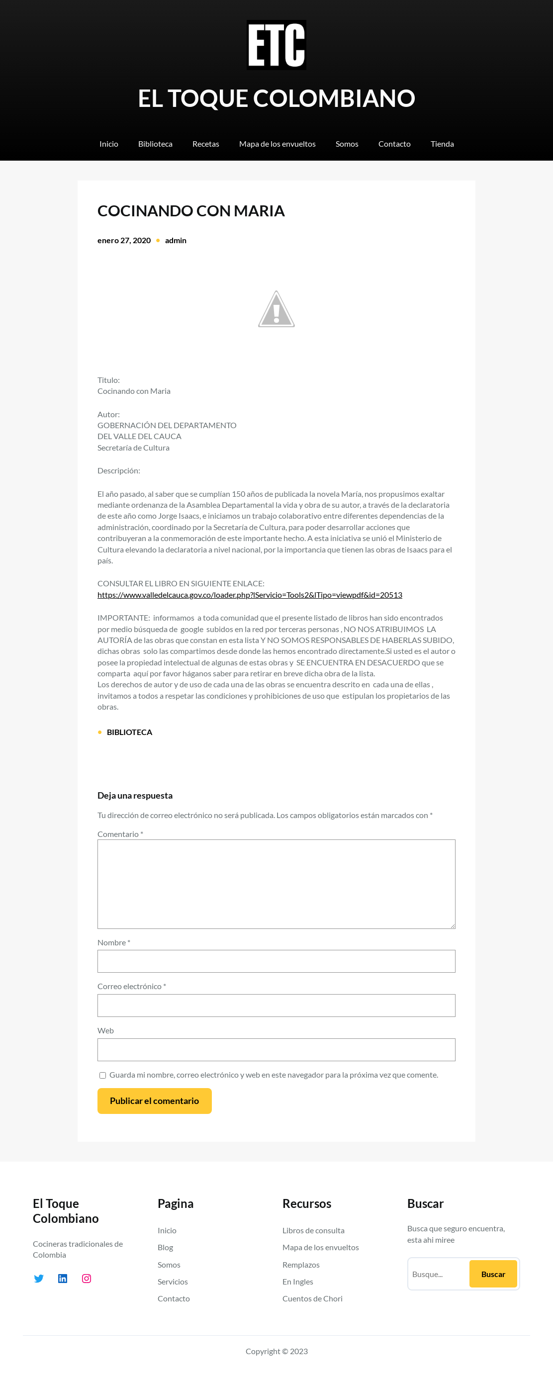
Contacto (174, 1298)
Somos (169, 1264)
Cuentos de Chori (312, 1298)
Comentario (120, 833)
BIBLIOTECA (129, 731)
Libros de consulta (313, 1230)
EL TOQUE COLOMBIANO (277, 98)
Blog (165, 1247)
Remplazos (301, 1264)
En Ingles (297, 1281)
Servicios (173, 1281)
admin (175, 240)
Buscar (493, 1274)
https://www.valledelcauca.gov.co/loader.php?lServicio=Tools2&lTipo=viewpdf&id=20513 (249, 594)
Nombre (113, 942)
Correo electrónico (131, 986)
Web (105, 1030)
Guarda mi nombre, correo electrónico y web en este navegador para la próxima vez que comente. (273, 1074)
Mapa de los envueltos (320, 1247)
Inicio (167, 1230)
